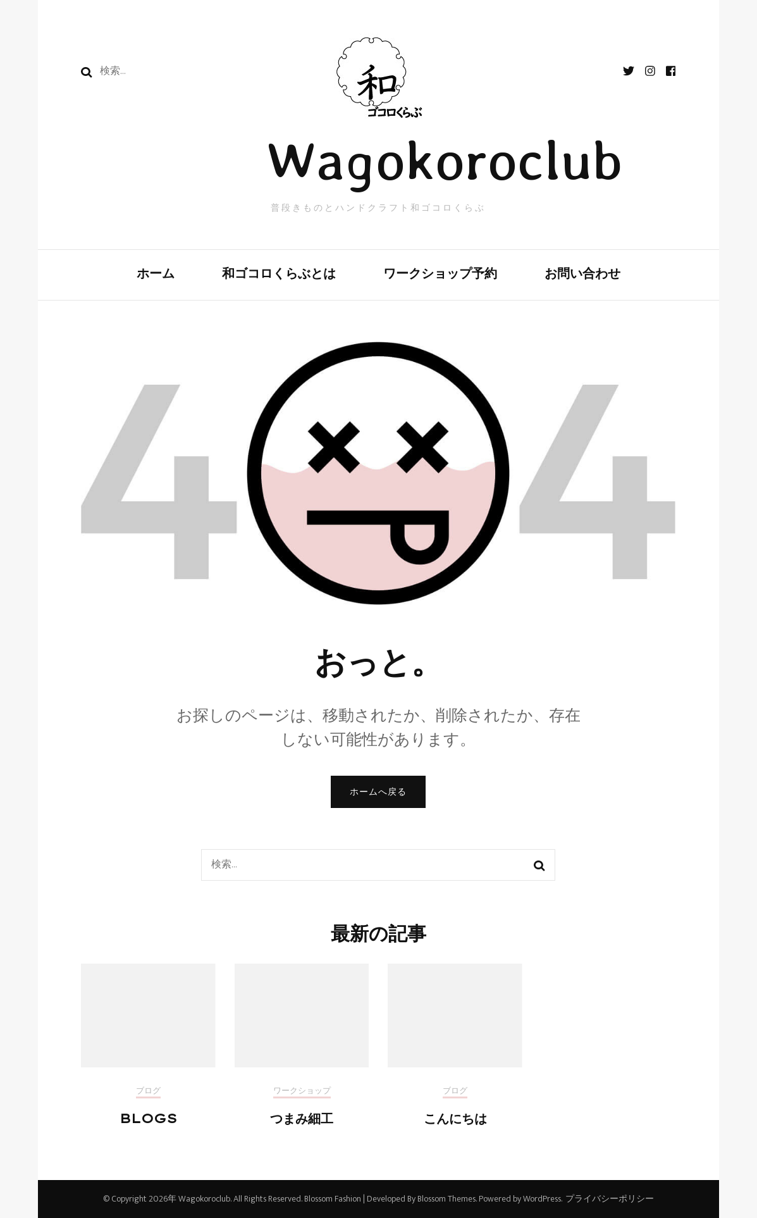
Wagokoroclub (444, 159)
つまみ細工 (301, 1118)
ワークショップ (302, 1092)
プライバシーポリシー (609, 1199)
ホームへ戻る (378, 792)
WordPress (542, 1198)
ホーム (156, 273)
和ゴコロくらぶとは (279, 273)
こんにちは (455, 1118)
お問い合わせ (582, 273)
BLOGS (148, 1118)
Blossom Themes (445, 1198)
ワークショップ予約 (440, 273)
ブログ (148, 1092)
